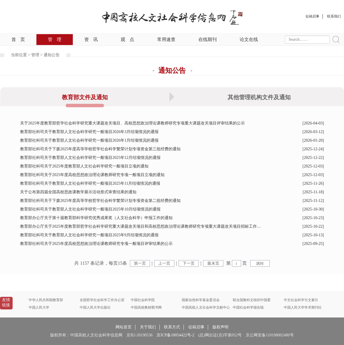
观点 (127, 39)
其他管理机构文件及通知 (259, 97)
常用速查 (166, 39)
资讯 (91, 39)
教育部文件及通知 (85, 97)
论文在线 (249, 39)
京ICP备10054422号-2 (175, 335)
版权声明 (220, 327)
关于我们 (148, 327)
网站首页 (124, 327)
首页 (18, 39)
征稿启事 (196, 327)
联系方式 (172, 327)
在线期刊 (207, 39)
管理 (54, 39)
